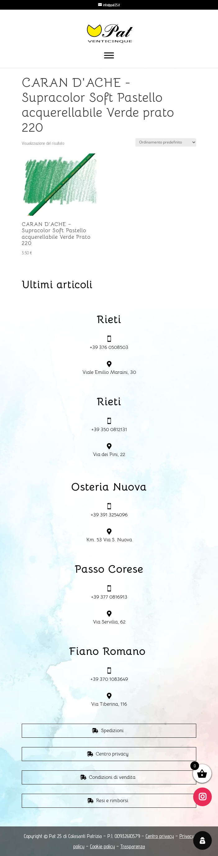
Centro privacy (112, 754)
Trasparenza (132, 846)
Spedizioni (112, 730)
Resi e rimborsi (112, 800)
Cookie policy (102, 846)
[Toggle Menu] (109, 55)
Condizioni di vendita (112, 777)
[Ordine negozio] (165, 142)
